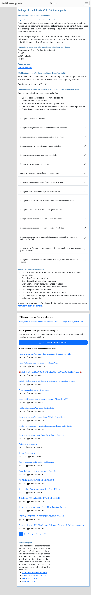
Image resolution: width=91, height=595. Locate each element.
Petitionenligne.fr (11, 3)
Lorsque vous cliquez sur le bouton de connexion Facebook (42, 219)
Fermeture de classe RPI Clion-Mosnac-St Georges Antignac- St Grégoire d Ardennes (51, 525)
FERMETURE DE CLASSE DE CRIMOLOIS (36, 480)
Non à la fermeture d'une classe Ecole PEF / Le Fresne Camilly (42, 417)
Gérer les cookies (30, 578)
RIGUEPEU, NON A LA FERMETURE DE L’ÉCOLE (40, 498)
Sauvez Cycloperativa (27, 453)
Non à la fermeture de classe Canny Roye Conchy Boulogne (41, 435)
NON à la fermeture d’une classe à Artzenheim (36, 408)
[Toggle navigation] (86, 3)
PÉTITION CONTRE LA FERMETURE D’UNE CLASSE (41, 516)
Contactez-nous (25, 67)
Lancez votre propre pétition (53, 342)
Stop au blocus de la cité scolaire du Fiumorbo (36, 462)
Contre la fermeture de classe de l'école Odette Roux (38, 471)
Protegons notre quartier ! (28, 444)
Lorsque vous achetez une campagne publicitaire (38, 155)
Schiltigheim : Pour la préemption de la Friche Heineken (40, 489)
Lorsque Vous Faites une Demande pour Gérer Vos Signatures (43, 182)
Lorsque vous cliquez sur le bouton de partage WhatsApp (42, 228)
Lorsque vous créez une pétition (32, 119)
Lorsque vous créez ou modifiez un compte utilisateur (40, 146)
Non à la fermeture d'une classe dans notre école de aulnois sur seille (45, 354)
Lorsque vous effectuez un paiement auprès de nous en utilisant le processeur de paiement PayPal (50, 249)
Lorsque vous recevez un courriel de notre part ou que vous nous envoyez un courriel (49, 260)
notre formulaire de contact (30, 305)
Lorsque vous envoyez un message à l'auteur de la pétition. (42, 137)
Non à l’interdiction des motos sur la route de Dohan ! (39, 363)
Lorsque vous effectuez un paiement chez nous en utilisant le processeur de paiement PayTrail (48, 238)
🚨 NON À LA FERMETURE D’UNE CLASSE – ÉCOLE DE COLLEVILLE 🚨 (50, 372)
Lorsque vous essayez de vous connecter (35, 164)
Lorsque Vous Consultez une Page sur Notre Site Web (40, 191)
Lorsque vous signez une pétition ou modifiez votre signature (43, 128)
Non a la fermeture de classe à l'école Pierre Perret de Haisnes (42, 507)
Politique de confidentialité (34, 575)
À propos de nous (30, 581)
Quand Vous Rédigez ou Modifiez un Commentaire (39, 173)
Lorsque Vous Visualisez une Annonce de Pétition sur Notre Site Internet (47, 201)
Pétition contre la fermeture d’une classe (34, 390)
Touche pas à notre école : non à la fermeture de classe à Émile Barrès (45, 426)
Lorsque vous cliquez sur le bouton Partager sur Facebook (42, 210)
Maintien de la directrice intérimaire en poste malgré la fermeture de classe (47, 381)
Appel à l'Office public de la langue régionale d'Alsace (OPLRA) (43, 399)
